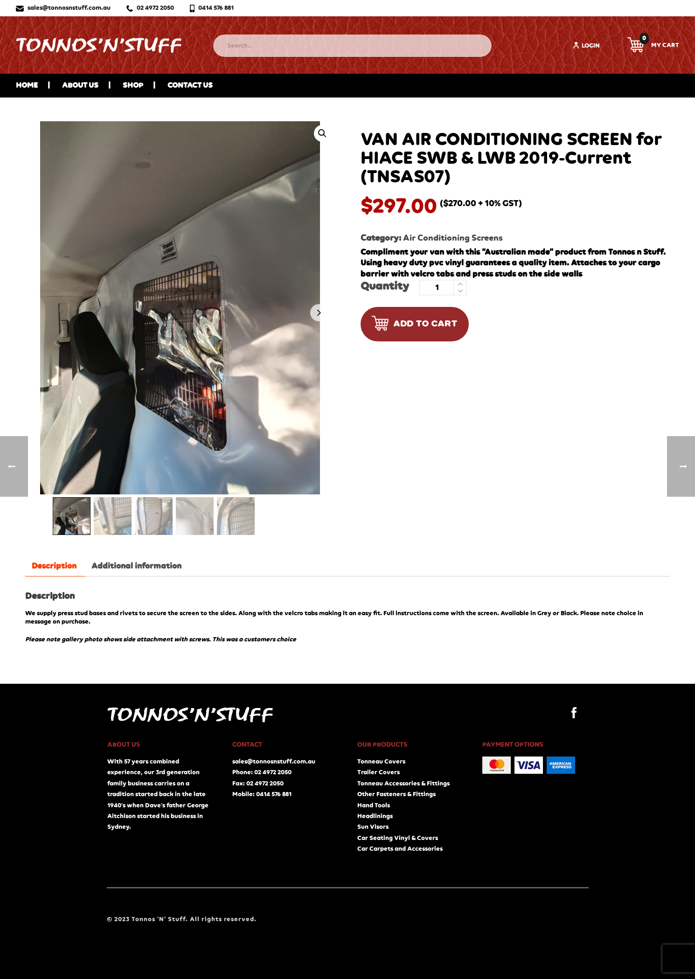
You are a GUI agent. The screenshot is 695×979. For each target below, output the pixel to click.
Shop (133, 86)
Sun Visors (373, 827)
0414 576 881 (212, 8)
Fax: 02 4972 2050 (258, 783)
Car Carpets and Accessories (400, 849)
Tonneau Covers (381, 761)
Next (318, 312)
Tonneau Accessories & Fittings (403, 783)
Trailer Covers (378, 772)
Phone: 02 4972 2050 (262, 772)
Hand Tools (373, 805)
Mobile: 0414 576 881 (262, 794)
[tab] (54, 566)
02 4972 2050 (150, 8)
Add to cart (415, 323)
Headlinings (375, 816)
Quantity (385, 286)
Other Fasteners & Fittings (396, 794)
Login (586, 45)
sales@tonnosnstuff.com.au (63, 8)
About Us (80, 86)
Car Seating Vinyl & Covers (397, 838)
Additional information (136, 566)
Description (54, 566)
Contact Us (190, 86)
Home (27, 86)
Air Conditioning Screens (453, 238)
